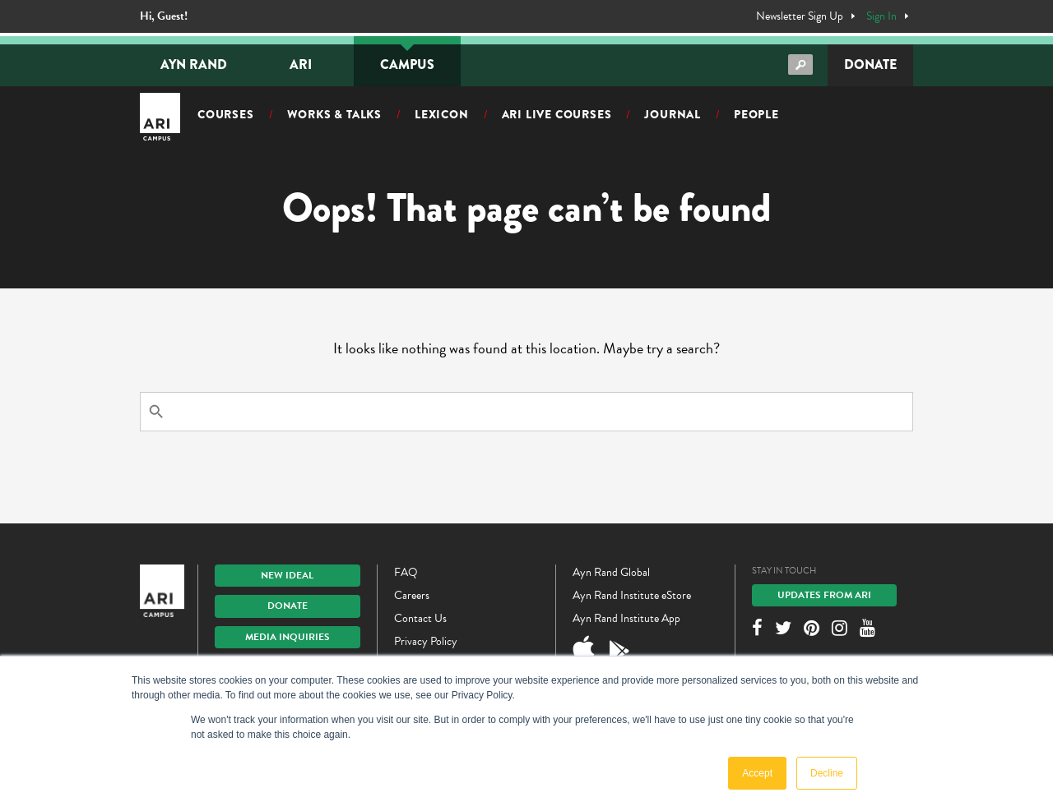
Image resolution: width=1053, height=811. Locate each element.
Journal (672, 114)
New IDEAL (287, 575)
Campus (407, 64)
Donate (870, 64)
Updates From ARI (824, 595)
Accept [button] (757, 773)
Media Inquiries (287, 636)
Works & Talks (334, 114)
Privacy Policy (425, 641)
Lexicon (442, 114)
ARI (301, 64)
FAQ (406, 572)
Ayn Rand (193, 64)
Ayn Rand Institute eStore (632, 595)
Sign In (881, 16)
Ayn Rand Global (611, 572)
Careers (411, 595)
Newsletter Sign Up (799, 16)
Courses (225, 114)
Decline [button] (826, 773)
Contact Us (420, 618)
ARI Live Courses (557, 114)
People (756, 114)
